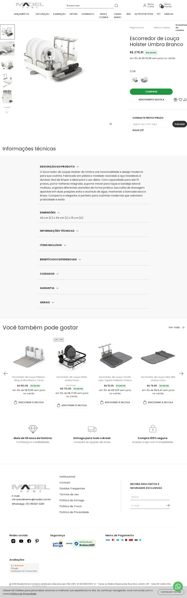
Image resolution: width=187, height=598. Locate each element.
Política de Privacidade (74, 512)
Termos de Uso (69, 494)
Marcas (168, 14)
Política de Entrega (71, 500)
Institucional (67, 477)
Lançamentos (21, 14)
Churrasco (87, 14)
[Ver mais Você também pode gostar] (176, 327)
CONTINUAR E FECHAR (171, 592)
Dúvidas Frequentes (72, 488)
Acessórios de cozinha (181, 28)
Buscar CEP (138, 130)
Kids (129, 14)
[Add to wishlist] (180, 100)
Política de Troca (70, 506)
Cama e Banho (118, 15)
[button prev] (6, 373)
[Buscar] (116, 5)
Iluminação (59, 14)
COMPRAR (151, 91)
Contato (64, 482)
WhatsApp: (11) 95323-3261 (28, 504)
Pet (159, 14)
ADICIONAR (151, 99)
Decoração (42, 14)
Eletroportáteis (144, 14)
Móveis (73, 14)
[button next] (181, 373)
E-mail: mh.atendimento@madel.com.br (31, 497)
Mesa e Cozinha (103, 15)
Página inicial (137, 27)
